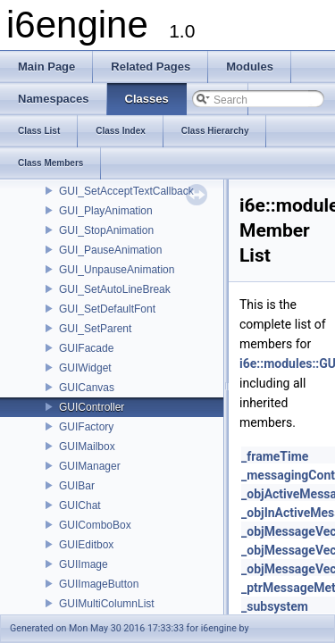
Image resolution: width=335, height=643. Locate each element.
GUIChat (80, 505)
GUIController (91, 407)
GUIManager (90, 466)
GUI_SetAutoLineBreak (115, 289)
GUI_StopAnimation (106, 230)
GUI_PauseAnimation (110, 250)
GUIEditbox (86, 545)
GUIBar (77, 486)
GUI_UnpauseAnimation (116, 269)
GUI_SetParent (95, 328)
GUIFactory (86, 427)
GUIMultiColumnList (107, 603)
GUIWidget (85, 368)
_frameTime (274, 456)
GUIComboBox (95, 525)
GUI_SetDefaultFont (107, 309)
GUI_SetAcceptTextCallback (126, 191)
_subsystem (274, 606)
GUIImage (83, 564)
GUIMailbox (87, 446)
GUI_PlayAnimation (106, 211)
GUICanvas (86, 387)
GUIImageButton (98, 584)
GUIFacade (86, 348)
